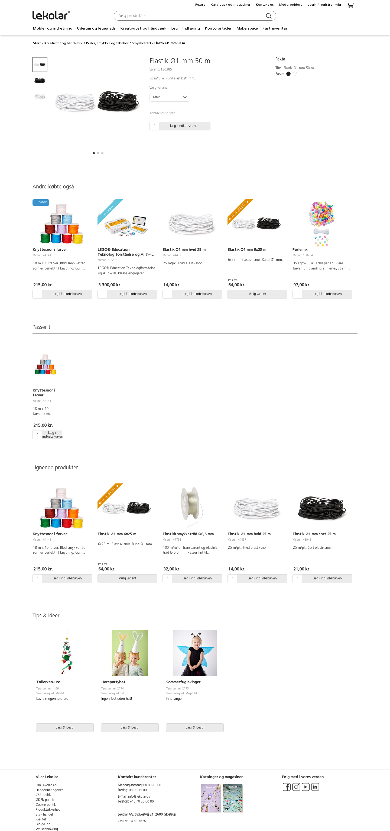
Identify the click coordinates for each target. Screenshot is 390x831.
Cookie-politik (46, 805)
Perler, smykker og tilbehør (107, 43)
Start (37, 43)
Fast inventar (275, 28)
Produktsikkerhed (48, 809)
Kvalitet (41, 819)
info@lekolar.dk (139, 796)
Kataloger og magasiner (231, 5)
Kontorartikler (218, 28)
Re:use (200, 5)
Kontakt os (265, 5)
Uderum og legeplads (96, 28)
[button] (94, 153)
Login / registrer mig (324, 5)
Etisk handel (44, 814)
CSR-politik (43, 795)
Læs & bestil (65, 727)
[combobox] (194, 15)
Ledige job (43, 824)
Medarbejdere (291, 5)
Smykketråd (141, 43)
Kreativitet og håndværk (143, 28)
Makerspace (247, 28)
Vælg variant (158, 87)
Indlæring (191, 28)
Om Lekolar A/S (46, 785)
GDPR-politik (45, 800)
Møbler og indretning (52, 28)
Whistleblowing (47, 829)
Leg (174, 28)
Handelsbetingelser (49, 790)
